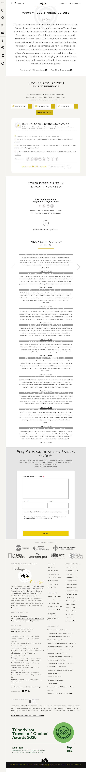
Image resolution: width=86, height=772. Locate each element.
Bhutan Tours (71, 614)
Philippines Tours (72, 598)
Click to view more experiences (45, 230)
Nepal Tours (70, 618)
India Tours (70, 621)
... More (18, 154)
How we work (52, 588)
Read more (15, 612)
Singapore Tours (72, 594)
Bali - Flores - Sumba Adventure (46, 124)
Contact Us (51, 591)
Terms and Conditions (51, 617)
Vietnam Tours (71, 571)
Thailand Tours (71, 584)
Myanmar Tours (71, 581)
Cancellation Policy (54, 613)
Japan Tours (70, 608)
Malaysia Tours (71, 591)
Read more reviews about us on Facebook (27, 719)
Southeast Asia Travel (53, 622)
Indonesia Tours (71, 588)
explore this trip (58, 167)
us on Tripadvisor (32, 624)
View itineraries (46, 272)
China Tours (70, 601)
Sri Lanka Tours (71, 624)
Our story (51, 571)
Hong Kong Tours (72, 604)
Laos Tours (69, 578)
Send (45, 537)
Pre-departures (53, 607)
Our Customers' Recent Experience (30, 622)
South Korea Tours (72, 611)
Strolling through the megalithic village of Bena (45, 201)
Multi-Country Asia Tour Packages (60, 697)
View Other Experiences (61, 70)
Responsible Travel (54, 581)
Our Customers (53, 578)
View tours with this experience (33, 70)
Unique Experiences (54, 603)
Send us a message (33, 690)
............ (50, 694)
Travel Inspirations (54, 600)
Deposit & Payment (54, 610)
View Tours (44, 112)
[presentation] (40, 528)
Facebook (24, 620)
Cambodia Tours (72, 574)
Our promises (52, 574)
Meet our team (52, 584)
